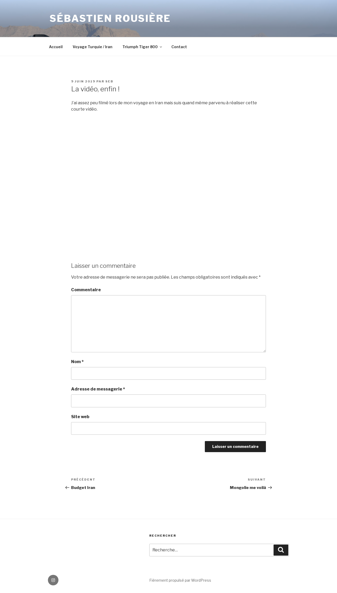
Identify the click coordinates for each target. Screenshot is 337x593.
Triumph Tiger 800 (142, 47)
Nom (77, 361)
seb (109, 81)
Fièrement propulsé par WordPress (180, 580)
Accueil (56, 47)
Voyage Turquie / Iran (92, 47)
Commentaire (86, 289)
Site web (80, 416)
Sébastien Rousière (110, 18)
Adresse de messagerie (98, 389)
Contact (179, 47)
